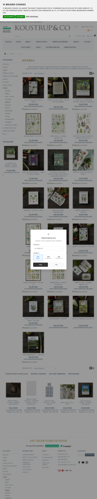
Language (36, 244)
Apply (40, 264)
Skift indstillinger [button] (32, 16)
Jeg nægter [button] (20, 16)
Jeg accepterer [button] (9, 16)
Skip (56, 264)
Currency (36, 253)
